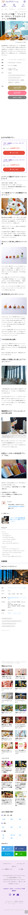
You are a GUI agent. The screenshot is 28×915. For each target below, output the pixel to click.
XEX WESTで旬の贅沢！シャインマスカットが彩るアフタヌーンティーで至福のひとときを (20, 802)
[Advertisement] (14, 118)
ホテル (10, 72)
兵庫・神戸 (13, 835)
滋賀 (11, 838)
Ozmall (19, 613)
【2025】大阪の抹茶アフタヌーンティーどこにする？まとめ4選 (20, 770)
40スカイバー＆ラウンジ (13, 587)
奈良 (3, 838)
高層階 (22, 80)
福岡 (11, 819)
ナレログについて (9, 901)
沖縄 (20, 819)
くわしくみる (15, 152)
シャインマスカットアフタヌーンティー (17, 75)
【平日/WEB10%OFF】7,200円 (15, 506)
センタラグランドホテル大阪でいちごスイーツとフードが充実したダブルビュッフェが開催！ (6, 785)
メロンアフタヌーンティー (14, 80)
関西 (5, 831)
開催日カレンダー (4, 5)
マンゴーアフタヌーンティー (14, 77)
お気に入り (23, 5)
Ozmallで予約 (17, 93)
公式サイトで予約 (17, 97)
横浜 (11, 827)
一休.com (15, 613)
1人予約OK (17, 82)
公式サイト (10, 613)
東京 (3, 827)
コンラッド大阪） (22, 587)
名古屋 (3, 819)
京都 (20, 835)
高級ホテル (11, 82)
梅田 (21, 593)
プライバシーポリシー (12, 903)
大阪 (9, 593)
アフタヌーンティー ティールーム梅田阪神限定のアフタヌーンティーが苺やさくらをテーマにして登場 (20, 785)
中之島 (13, 593)
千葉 (20, 827)
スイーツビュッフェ (21, 863)
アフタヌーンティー (7, 618)
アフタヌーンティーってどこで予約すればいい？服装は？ (6, 770)
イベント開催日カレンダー (7, 869)
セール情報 (14, 5)
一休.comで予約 (17, 88)
